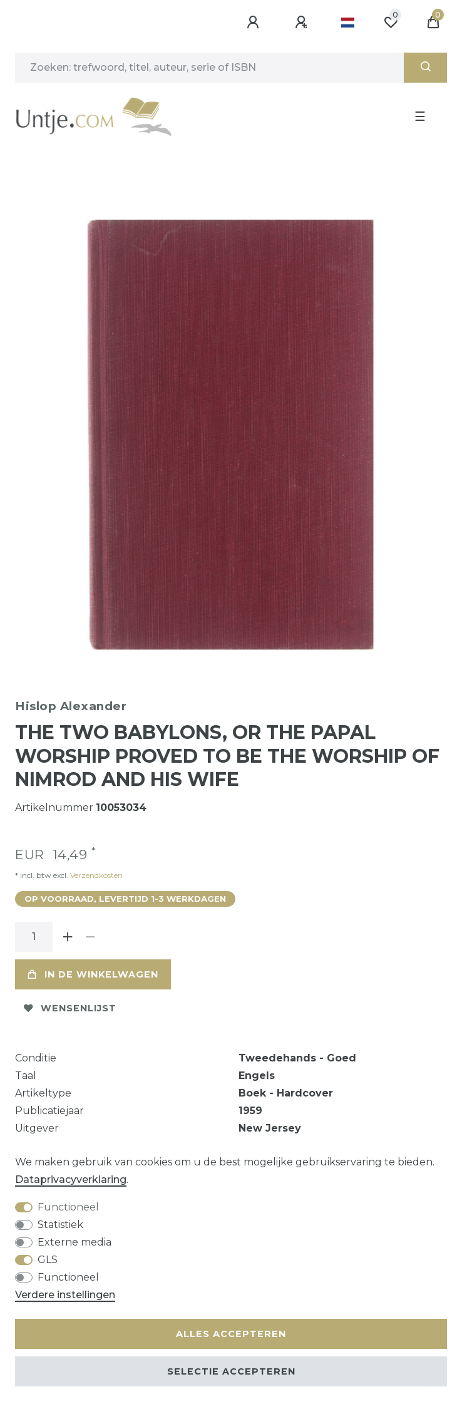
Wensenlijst (70, 1008)
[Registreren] (303, 22)
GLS (48, 1260)
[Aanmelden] (255, 22)
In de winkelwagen (93, 974)
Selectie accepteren (231, 1371)
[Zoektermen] (209, 68)
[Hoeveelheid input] (34, 937)
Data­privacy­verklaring (70, 1179)
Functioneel (68, 1207)
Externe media (74, 1242)
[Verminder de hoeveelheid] (90, 937)
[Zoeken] (425, 68)
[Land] (347, 22)
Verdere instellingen (65, 1295)
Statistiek (60, 1225)
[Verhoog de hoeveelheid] (67, 937)
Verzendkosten (95, 875)
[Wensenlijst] (390, 22)
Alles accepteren (231, 1333)
